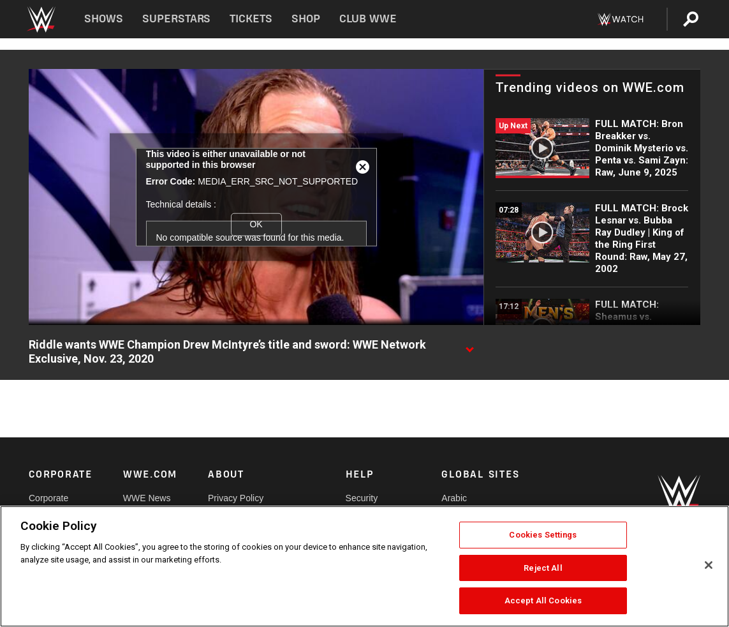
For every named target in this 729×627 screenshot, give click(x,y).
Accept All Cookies (543, 600)
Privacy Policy (235, 498)
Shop (305, 19)
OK (255, 224)
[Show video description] (469, 345)
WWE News (147, 498)
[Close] (709, 565)
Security (362, 498)
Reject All (543, 568)
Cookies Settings (543, 535)
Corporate (48, 498)
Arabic (454, 498)
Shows (103, 19)
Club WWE (368, 19)
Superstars (176, 19)
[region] (364, 566)
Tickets (251, 19)
